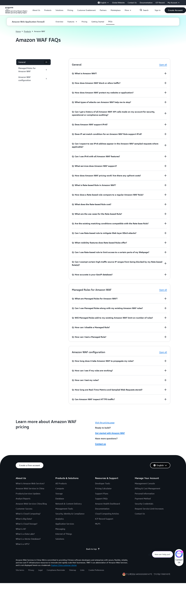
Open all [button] (163, 64)
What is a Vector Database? (28, 539)
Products (27, 31)
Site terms (20, 570)
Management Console (145, 483)
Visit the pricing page (104, 422)
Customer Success (24, 508)
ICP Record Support (104, 518)
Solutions (59, 539)
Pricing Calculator (103, 488)
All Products (61, 483)
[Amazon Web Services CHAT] (179, 554)
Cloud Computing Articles (107, 513)
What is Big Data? (24, 518)
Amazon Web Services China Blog (31, 503)
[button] (36, 10)
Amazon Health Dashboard (107, 503)
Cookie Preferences (96, 570)
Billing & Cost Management (147, 488)
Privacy (31, 570)
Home (18, 31)
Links (82, 570)
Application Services (64, 523)
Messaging (60, 529)
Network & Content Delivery (68, 503)
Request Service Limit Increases (149, 508)
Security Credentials (144, 503)
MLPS (97, 523)
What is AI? (21, 529)
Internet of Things (63, 534)
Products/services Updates (28, 493)
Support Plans (101, 493)
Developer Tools (102, 483)
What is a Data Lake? (25, 534)
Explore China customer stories (64, 565)
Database (59, 498)
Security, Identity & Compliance (69, 513)
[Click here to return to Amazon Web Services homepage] (16, 12)
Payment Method (143, 498)
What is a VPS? (22, 544)
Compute (59, 488)
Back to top (93, 549)
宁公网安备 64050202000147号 (139, 574)
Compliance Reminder (56, 570)
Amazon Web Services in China (30, 488)
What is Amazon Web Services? (30, 483)
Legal (40, 570)
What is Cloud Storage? (26, 523)
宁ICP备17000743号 (162, 574)
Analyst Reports (23, 498)
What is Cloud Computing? (28, 513)
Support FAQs (101, 498)
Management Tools (64, 508)
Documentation (102, 508)
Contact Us (140, 513)
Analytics (59, 518)
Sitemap (72, 570)
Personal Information (144, 493)
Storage (59, 493)
